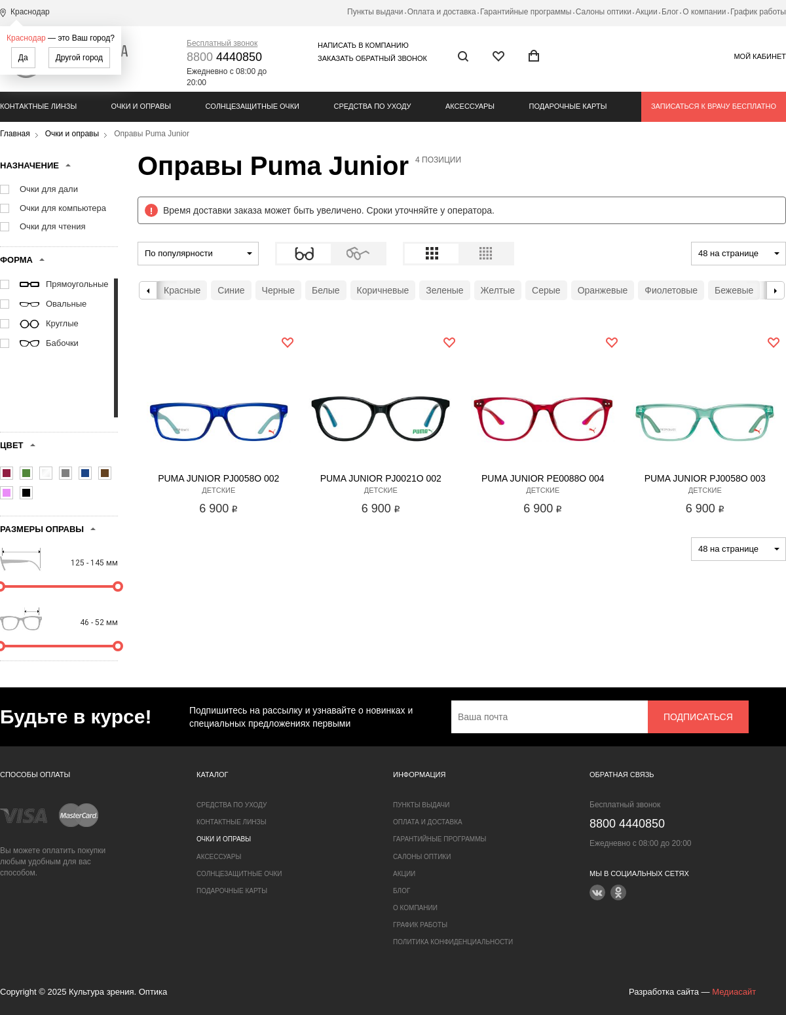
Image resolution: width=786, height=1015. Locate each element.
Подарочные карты (568, 106)
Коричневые (383, 290)
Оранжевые (603, 290)
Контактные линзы (38, 106)
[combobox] (198, 253)
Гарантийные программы (525, 11)
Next (775, 290)
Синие (230, 290)
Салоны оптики (603, 11)
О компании (704, 11)
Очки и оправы (141, 106)
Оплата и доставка (441, 11)
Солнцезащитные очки (252, 106)
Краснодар (26, 38)
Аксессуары (470, 106)
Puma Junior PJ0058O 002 (218, 478)
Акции (646, 11)
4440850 (224, 57)
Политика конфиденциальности (453, 942)
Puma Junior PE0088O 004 (543, 478)
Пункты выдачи (375, 11)
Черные (278, 290)
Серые (546, 290)
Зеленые (444, 290)
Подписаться (698, 717)
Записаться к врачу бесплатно (713, 106)
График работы (758, 11)
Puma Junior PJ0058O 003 (705, 478)
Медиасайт (734, 992)
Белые (326, 290)
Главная (15, 133)
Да (23, 57)
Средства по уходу (372, 106)
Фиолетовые (671, 290)
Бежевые (734, 290)
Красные (182, 290)
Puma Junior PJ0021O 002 (380, 478)
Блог (670, 11)
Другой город (79, 57)
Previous (148, 290)
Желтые (498, 290)
